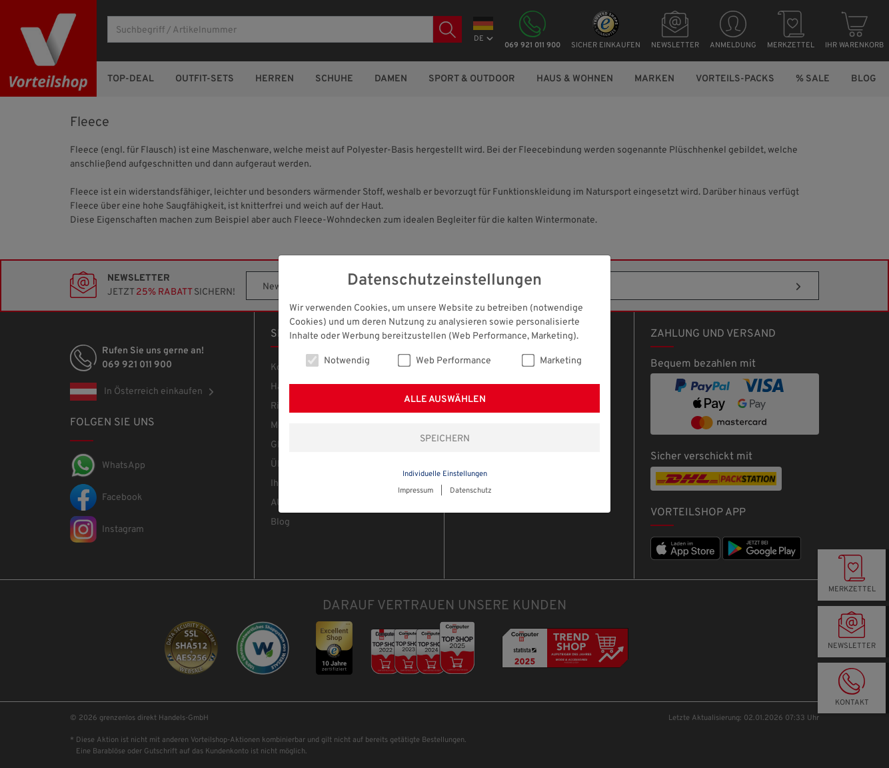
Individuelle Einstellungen (445, 474)
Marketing (552, 360)
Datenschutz (471, 490)
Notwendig (338, 360)
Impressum (415, 490)
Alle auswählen (445, 399)
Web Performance (444, 360)
